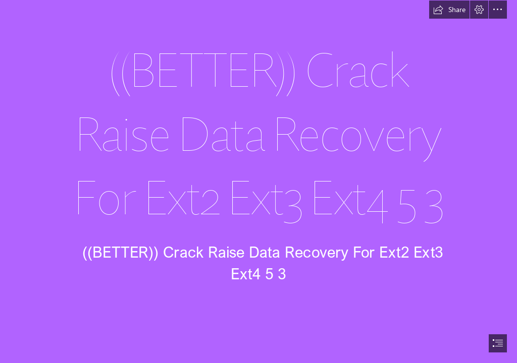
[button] (449, 10)
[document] (258, 181)
